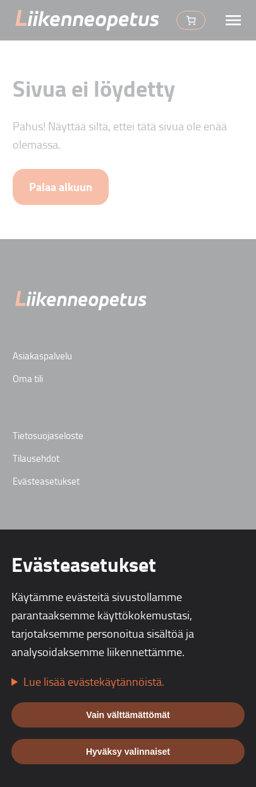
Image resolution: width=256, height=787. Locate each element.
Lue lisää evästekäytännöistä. (93, 681)
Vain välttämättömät (127, 715)
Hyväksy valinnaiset (128, 752)
